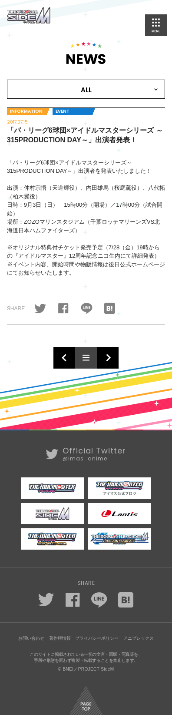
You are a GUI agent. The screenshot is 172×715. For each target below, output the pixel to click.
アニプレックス (138, 638)
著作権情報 (60, 638)
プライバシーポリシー (97, 638)
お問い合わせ (31, 638)
